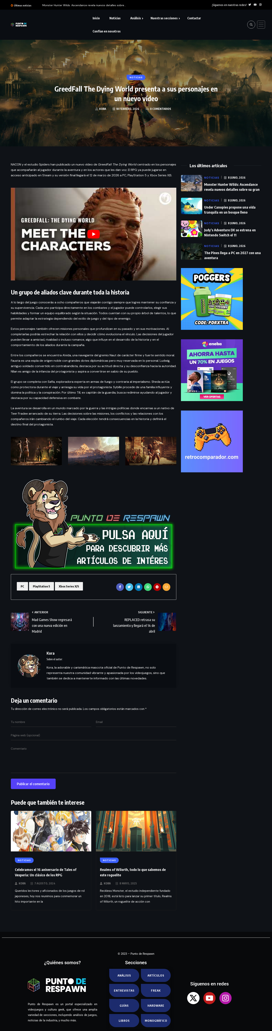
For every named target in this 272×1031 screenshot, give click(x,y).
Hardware (156, 1005)
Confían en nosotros (107, 31)
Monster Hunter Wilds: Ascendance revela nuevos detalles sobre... (84, 5)
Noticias (115, 18)
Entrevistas (124, 990)
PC (22, 586)
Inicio (96, 18)
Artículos (156, 975)
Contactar (194, 18)
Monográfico (156, 1020)
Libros (124, 1020)
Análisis (135, 18)
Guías (124, 1005)
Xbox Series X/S (69, 586)
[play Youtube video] (93, 234)
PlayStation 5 (41, 586)
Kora (22, 883)
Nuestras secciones (164, 18)
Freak (156, 990)
